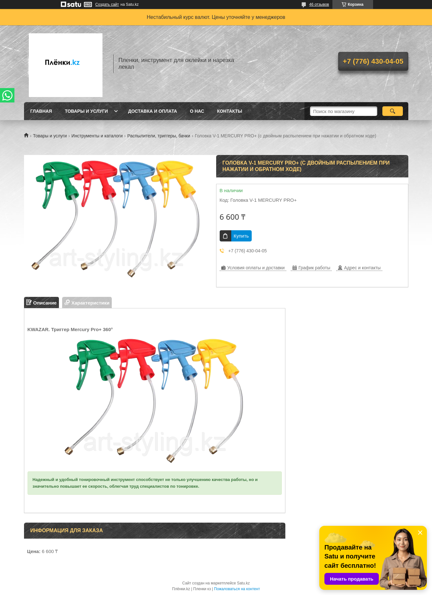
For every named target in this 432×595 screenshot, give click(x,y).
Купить (241, 236)
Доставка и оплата (152, 111)
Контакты (229, 111)
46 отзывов (319, 4)
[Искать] (392, 111)
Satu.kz (243, 583)
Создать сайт (107, 4)
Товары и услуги (86, 111)
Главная (41, 111)
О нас (197, 111)
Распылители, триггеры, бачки (158, 135)
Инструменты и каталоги (97, 135)
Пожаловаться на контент (237, 589)
